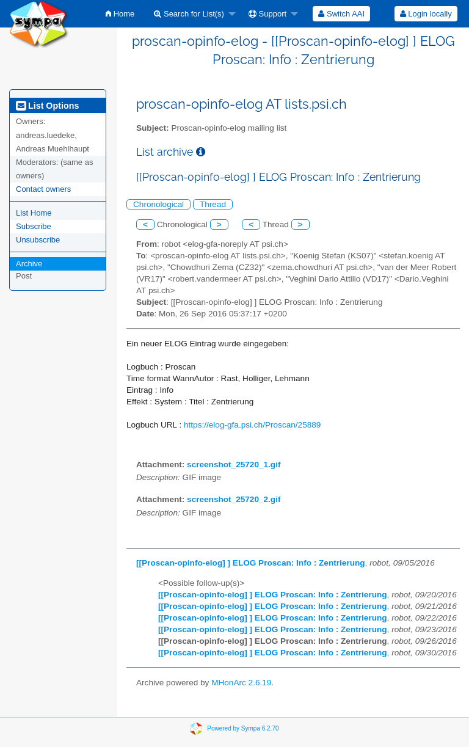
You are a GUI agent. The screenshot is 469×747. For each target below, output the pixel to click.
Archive (29, 263)
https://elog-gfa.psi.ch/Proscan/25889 (252, 424)
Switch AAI (341, 13)
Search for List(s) (189, 13)
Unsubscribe (38, 239)
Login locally (426, 13)
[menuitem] (120, 13)
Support (267, 13)
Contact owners (43, 189)
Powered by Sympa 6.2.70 (242, 728)
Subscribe (33, 226)
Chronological (158, 204)
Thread (213, 204)
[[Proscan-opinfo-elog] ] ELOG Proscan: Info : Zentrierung (250, 562)
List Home (34, 212)
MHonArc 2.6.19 (241, 682)
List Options (47, 106)
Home (120, 13)
